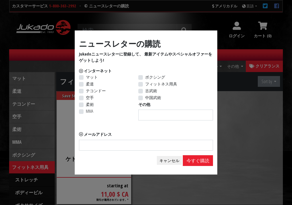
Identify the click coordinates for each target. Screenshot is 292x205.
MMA (89, 111)
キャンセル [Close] (169, 160)
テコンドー (96, 90)
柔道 (90, 84)
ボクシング (155, 77)
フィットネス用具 (161, 84)
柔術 (90, 104)
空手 (90, 97)
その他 (144, 104)
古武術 (151, 90)
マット (92, 77)
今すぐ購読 (197, 160)
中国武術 (153, 97)
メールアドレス (98, 134)
